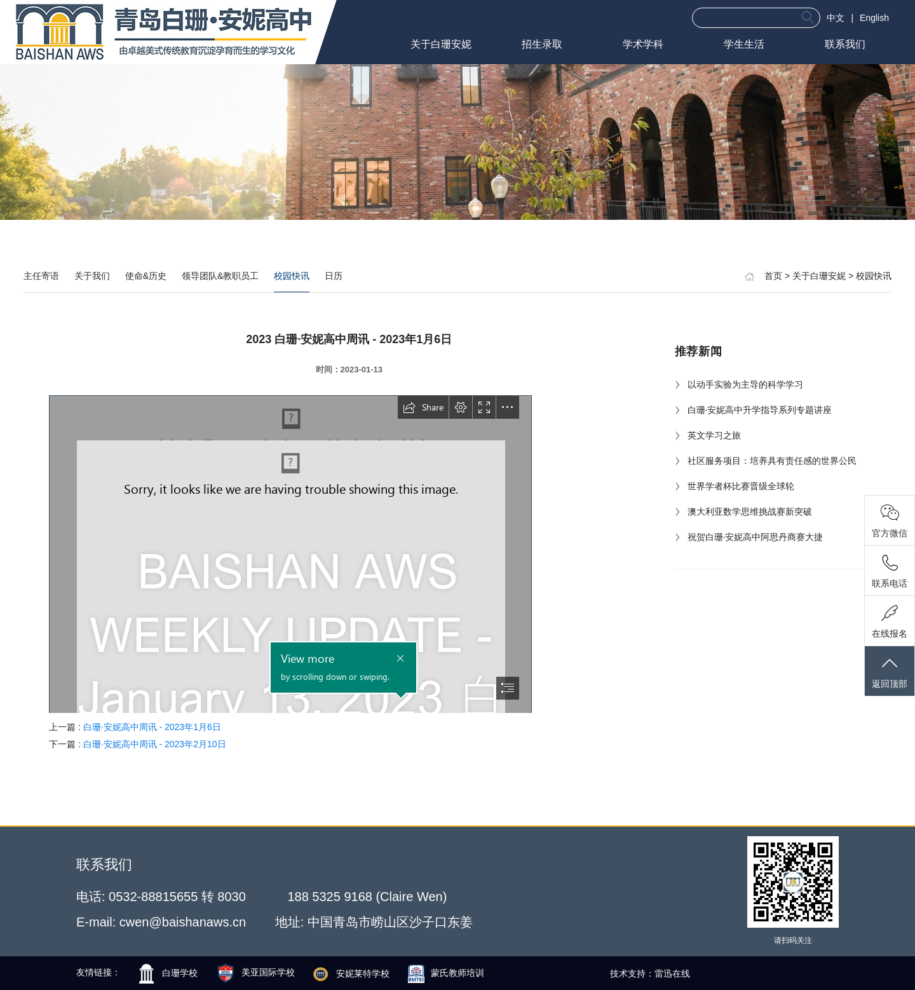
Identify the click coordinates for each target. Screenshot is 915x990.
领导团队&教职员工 (220, 276)
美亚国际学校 (256, 972)
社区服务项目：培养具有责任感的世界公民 (766, 461)
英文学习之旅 (708, 435)
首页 (773, 276)
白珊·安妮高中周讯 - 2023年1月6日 (152, 727)
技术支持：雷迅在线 (650, 973)
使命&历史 (145, 276)
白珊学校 (168, 973)
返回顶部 (889, 672)
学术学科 (643, 44)
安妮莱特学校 (351, 973)
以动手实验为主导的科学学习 (739, 384)
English (874, 18)
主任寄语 (41, 276)
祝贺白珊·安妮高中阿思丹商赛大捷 (749, 537)
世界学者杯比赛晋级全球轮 (734, 486)
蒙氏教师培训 (446, 973)
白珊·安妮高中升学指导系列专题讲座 (753, 410)
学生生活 (744, 44)
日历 (333, 276)
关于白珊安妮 (440, 44)
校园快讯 (291, 276)
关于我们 (92, 276)
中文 (835, 18)
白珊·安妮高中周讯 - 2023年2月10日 (154, 744)
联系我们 (845, 44)
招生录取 (542, 44)
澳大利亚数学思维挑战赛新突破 (743, 511)
